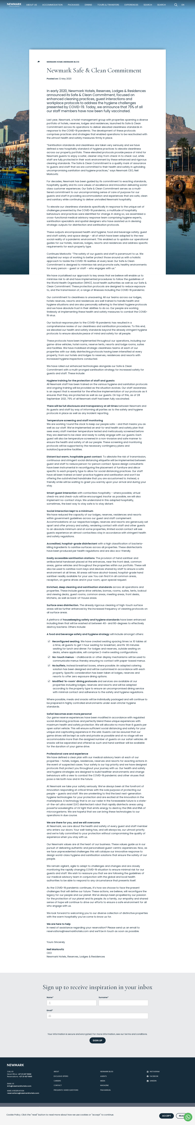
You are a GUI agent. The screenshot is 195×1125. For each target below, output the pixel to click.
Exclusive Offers (61, 1076)
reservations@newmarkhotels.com (68, 931)
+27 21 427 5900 (24, 1074)
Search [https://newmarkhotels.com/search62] (161, 4)
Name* (50, 997)
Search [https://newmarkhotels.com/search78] (148, 4)
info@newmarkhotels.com (19, 1086)
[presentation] (67, 1025)
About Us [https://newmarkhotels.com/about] (31, 4)
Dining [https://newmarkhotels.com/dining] (88, 4)
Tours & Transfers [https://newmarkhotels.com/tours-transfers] (108, 4)
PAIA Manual (105, 1090)
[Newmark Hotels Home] (14, 5)
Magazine (104, 1085)
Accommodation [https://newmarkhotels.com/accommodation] (52, 4)
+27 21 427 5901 (25, 1076)
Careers (57, 1081)
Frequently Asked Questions (66, 1090)
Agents (103, 1076)
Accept (166, 1115)
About (56, 1071)
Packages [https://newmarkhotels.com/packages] (73, 4)
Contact (58, 1085)
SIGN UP (97, 1040)
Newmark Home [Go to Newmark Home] (54, 62)
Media (102, 1081)
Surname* (103, 997)
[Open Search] (176, 5)
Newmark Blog (71, 62)
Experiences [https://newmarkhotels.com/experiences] (131, 4)
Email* (50, 1010)
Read (182, 1115)
